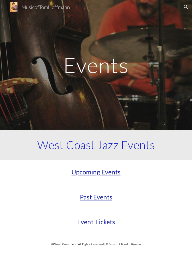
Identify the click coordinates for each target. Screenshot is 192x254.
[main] (96, 65)
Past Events (96, 197)
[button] (186, 7)
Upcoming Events (96, 172)
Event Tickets (96, 221)
